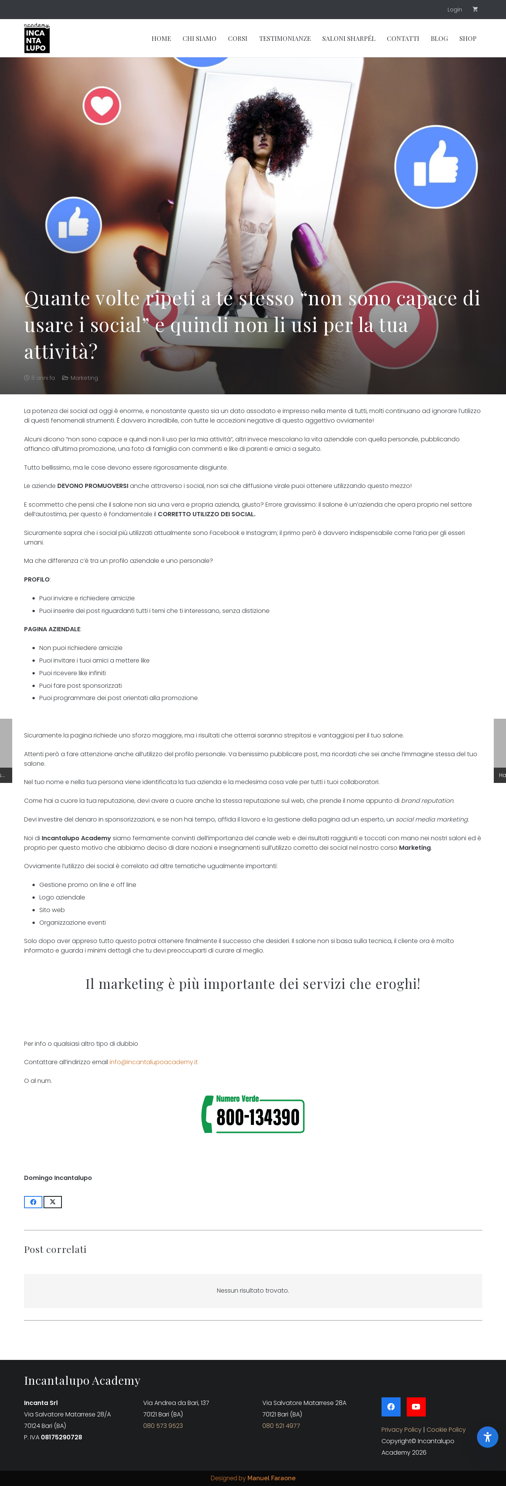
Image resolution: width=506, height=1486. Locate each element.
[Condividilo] (33, 1202)
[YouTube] (416, 1406)
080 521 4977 (281, 1425)
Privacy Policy (402, 1429)
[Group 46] (37, 38)
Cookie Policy (446, 1429)
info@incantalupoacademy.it (154, 1062)
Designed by (253, 1478)
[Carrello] (475, 9)
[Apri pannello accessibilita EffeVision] (487, 1437)
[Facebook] (391, 1406)
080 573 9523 (163, 1425)
